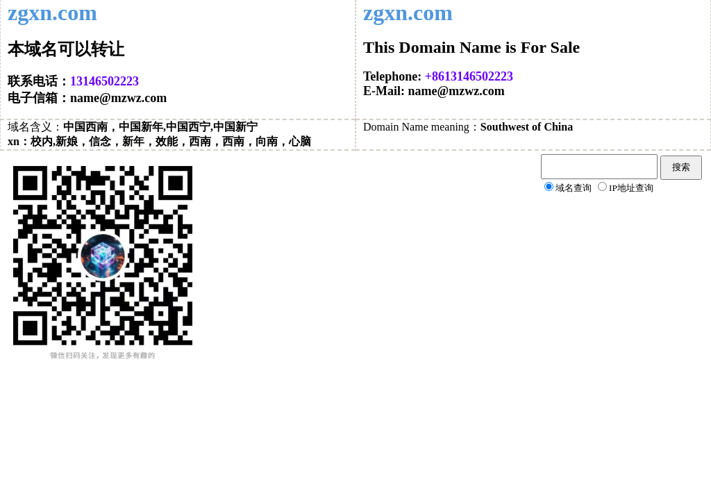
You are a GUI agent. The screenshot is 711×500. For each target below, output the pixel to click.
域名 (19, 127)
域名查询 (573, 188)
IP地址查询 (631, 188)
